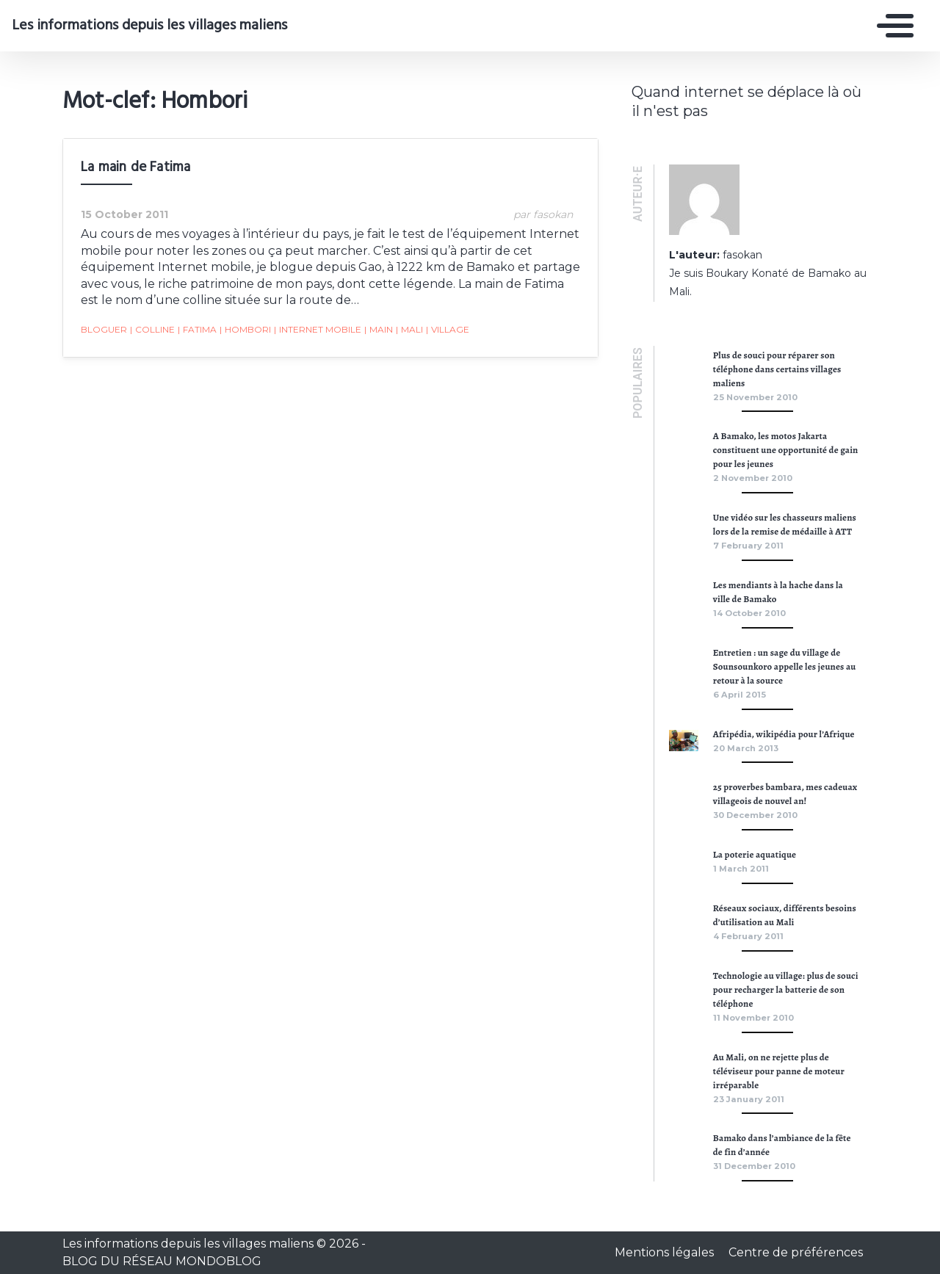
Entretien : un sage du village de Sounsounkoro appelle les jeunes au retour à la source (784, 666)
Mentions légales (666, 1252)
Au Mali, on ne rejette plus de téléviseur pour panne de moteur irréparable (779, 1071)
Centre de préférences (795, 1252)
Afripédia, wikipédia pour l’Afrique (784, 734)
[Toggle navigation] (891, 26)
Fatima (197, 329)
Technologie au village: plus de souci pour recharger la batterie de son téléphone (785, 989)
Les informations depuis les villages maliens (149, 26)
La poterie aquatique (754, 854)
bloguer (104, 329)
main (378, 329)
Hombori (245, 329)
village (447, 329)
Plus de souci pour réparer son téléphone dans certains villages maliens (777, 369)
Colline (152, 329)
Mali (409, 329)
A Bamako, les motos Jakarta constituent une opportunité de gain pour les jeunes (785, 450)
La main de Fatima (135, 167)
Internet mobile (317, 329)
